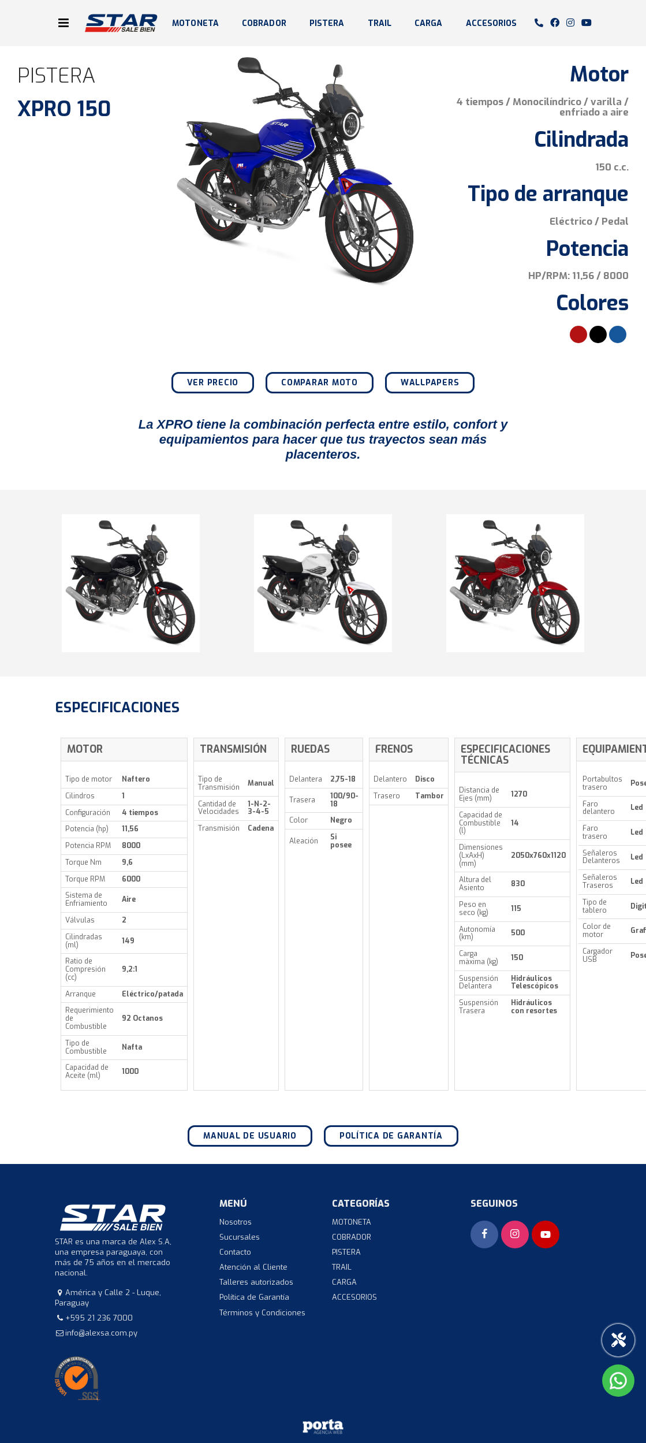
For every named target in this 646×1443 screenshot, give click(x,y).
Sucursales (239, 1237)
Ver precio (213, 382)
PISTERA (327, 23)
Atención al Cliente (253, 1267)
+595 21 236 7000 (99, 1318)
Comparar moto (319, 382)
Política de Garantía (391, 1135)
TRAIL (380, 23)
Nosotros (235, 1222)
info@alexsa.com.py (101, 1333)
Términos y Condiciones (262, 1313)
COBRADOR (264, 23)
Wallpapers (430, 382)
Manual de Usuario (250, 1135)
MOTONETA (195, 23)
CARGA (429, 23)
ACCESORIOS (491, 23)
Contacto (235, 1252)
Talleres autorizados (256, 1282)
